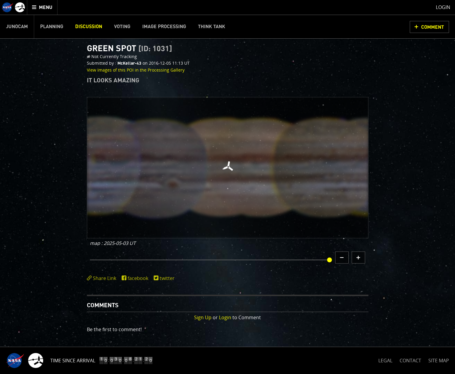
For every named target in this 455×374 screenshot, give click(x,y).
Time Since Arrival (72, 360)
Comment (432, 27)
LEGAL (385, 359)
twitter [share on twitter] (167, 278)
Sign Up (202, 317)
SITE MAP (438, 360)
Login (225, 317)
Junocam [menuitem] (17, 26)
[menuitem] (42, 7)
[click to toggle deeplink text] (103, 278)
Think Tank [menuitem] (211, 26)
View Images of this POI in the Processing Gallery (136, 70)
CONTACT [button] (410, 360)
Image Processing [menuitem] (164, 26)
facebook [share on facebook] (138, 278)
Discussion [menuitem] (88, 26)
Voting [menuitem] (122, 26)
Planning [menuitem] (51, 26)
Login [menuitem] (443, 7)
